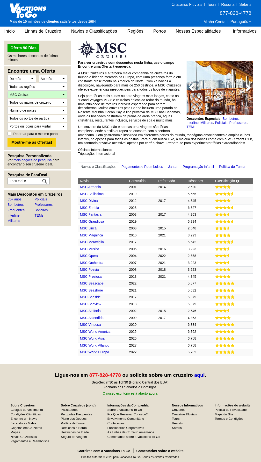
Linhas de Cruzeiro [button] (43, 31)
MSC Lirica (88, 228)
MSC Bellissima (92, 194)
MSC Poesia (89, 269)
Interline (13, 215)
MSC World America (95, 332)
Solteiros (41, 210)
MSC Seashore (91, 290)
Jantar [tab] (173, 167)
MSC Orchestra (91, 263)
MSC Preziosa (91, 276)
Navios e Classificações (94, 31)
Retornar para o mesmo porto (35, 134)
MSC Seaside (90, 297)
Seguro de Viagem (74, 437)
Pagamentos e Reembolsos (29, 441)
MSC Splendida (91, 318)
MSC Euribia (89, 208)
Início (9, 31)
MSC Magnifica (91, 235)
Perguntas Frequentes (76, 414)
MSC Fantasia (91, 214)
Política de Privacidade (230, 410)
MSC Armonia (90, 187)
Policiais (41, 199)
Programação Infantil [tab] (198, 167)
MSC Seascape (91, 283)
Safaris (245, 4)
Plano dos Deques (74, 418)
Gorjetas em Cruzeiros (26, 428)
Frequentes (16, 210)
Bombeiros (15, 204)
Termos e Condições (229, 418)
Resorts (227, 4)
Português (240, 22)
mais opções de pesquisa (33, 160)
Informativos (244, 31)
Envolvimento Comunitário (125, 418)
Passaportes (69, 410)
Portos (159, 31)
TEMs (39, 215)
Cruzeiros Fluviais (187, 4)
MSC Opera (89, 256)
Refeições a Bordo (74, 428)
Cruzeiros (178, 410)
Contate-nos (115, 423)
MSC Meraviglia (92, 242)
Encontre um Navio (23, 418)
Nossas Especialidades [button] (198, 31)
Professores (44, 204)
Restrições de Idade (75, 432)
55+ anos (14, 199)
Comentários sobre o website (159, 451)
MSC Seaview (90, 304)
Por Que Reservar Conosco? (127, 414)
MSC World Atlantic (94, 345)
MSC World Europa (94, 352)
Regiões (135, 31)
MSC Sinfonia (90, 311)
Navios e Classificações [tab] (98, 167)
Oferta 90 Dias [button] (23, 48)
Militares (13, 221)
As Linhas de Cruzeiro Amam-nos (130, 432)
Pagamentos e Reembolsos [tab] (142, 167)
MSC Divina (89, 201)
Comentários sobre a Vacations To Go (133, 437)
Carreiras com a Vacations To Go (104, 451)
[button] (191, 88)
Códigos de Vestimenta (26, 410)
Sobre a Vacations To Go (124, 410)
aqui (199, 375)
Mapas (15, 432)
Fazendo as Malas (23, 423)
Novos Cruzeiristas (23, 437)
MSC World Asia (92, 338)
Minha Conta (214, 22)
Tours (211, 4)
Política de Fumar (73, 423)
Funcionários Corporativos (125, 428)
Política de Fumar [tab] (232, 167)
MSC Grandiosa (92, 221)
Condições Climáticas (25, 414)
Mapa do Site (224, 414)
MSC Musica (89, 249)
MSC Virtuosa (90, 325)
